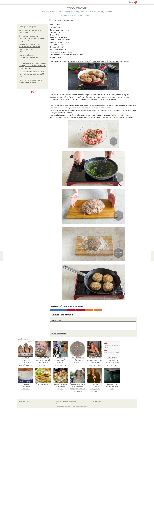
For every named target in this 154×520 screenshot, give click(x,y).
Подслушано (84, 15)
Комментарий (56, 320)
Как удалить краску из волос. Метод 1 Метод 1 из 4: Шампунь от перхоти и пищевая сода (32, 66)
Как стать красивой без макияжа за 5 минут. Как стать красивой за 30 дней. (32, 74)
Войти (131, 2)
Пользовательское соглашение (69, 401)
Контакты (58, 401)
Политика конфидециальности (63, 403)
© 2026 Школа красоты (24, 401)
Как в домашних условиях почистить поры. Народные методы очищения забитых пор (32, 38)
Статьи (73, 15)
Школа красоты (77, 8)
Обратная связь (97, 401)
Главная (65, 15)
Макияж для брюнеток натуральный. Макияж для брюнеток (29, 57)
